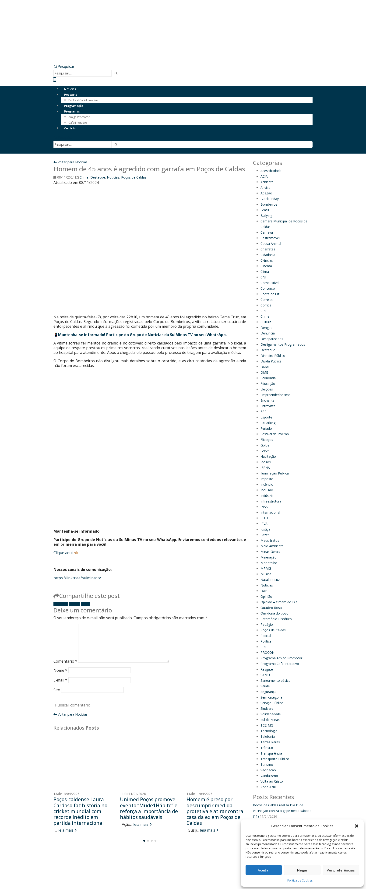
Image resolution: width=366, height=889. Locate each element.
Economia (268, 378)
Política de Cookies (300, 880)
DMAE (265, 367)
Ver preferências (341, 870)
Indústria (267, 495)
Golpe (264, 445)
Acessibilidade (271, 171)
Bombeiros (268, 204)
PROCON (267, 652)
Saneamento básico (275, 680)
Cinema (266, 266)
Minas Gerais (270, 551)
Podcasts (70, 95)
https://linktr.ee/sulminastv (77, 577)
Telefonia (267, 736)
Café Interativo (77, 122)
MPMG (265, 568)
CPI (263, 311)
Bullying (266, 215)
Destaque (97, 177)
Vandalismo (269, 775)
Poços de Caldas (133, 177)
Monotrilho (268, 563)
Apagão (266, 193)
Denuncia (267, 333)
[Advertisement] (149, 417)
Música (265, 574)
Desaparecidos (271, 339)
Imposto (266, 479)
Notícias (70, 89)
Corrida (265, 305)
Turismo (266, 764)
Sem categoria (271, 697)
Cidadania (267, 255)
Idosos (265, 462)
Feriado (266, 428)
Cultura (265, 322)
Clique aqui (63, 552)
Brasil (264, 210)
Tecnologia (268, 731)
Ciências (266, 260)
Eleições (266, 389)
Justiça (265, 529)
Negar (302, 870)
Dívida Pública (271, 361)
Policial (265, 635)
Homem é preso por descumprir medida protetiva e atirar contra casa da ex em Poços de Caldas (215, 811)
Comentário (65, 661)
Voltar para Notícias (70, 162)
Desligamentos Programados (282, 344)
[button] (356, 826)
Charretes (267, 249)
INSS (264, 507)
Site (56, 690)
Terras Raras (270, 742)
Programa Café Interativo (279, 663)
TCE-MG (266, 725)
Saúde (265, 686)
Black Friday (269, 199)
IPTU (264, 518)
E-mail (85, 604)
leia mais (67, 830)
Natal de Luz (270, 579)
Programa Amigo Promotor (281, 658)
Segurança (268, 691)
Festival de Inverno (274, 434)
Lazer (264, 535)
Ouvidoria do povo (274, 613)
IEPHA (265, 467)
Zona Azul (268, 787)
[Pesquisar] (116, 74)
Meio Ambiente (272, 546)
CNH (263, 277)
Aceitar (264, 870)
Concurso (267, 288)
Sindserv (266, 708)
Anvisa (265, 187)
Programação (73, 106)
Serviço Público (271, 703)
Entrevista (267, 406)
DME (264, 372)
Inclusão (266, 490)
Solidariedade (270, 714)
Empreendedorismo (275, 395)
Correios (266, 299)
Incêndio (266, 484)
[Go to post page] (83, 762)
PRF (263, 647)
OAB (263, 591)
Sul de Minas (270, 719)
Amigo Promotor (78, 117)
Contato (70, 128)
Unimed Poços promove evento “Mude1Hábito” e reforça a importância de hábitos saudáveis (149, 808)
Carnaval (267, 232)
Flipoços (266, 439)
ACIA (264, 176)
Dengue (266, 327)
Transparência (271, 753)
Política (265, 641)
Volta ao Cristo (271, 781)
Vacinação (268, 770)
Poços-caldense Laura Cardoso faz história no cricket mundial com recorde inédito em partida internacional (80, 811)
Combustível (269, 283)
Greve (264, 451)
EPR (263, 411)
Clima (264, 271)
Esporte (266, 417)
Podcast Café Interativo (83, 100)
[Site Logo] (100, 16)
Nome (60, 670)
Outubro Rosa (271, 607)
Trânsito (266, 747)
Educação (267, 383)
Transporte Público (274, 759)
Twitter (74, 604)
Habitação (268, 456)
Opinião (266, 596)
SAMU (265, 675)
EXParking (267, 423)
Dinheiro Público (272, 355)
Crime (84, 177)
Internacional (270, 512)
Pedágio (266, 624)
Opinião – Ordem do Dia (278, 602)
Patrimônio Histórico (276, 619)
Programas (72, 111)
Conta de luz (269, 294)
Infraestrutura (270, 501)
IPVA (263, 523)
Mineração (268, 557)
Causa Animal (270, 243)
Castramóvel (270, 238)
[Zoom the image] (227, 38)
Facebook (60, 604)
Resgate (266, 669)
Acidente (267, 182)
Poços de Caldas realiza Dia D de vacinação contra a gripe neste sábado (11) (282, 811)
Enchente (267, 400)
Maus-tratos (269, 540)
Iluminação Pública (274, 473)
